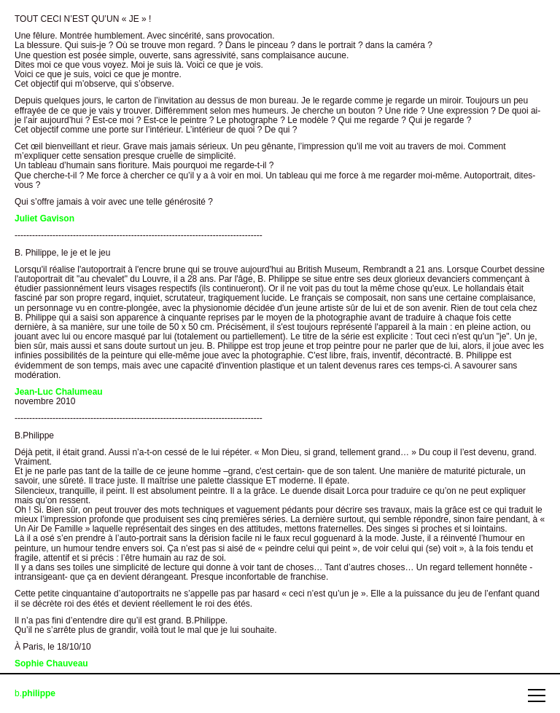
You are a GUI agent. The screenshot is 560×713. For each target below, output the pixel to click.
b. (35, 693)
